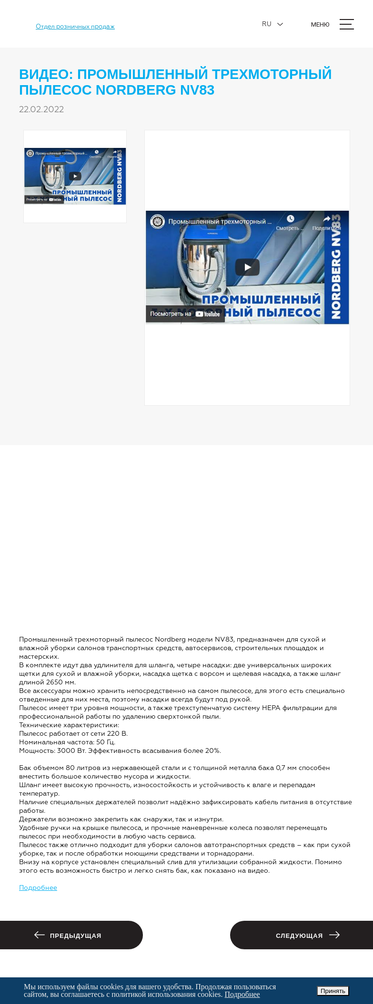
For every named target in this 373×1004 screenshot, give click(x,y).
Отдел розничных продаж (75, 27)
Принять (333, 990)
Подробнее (38, 888)
